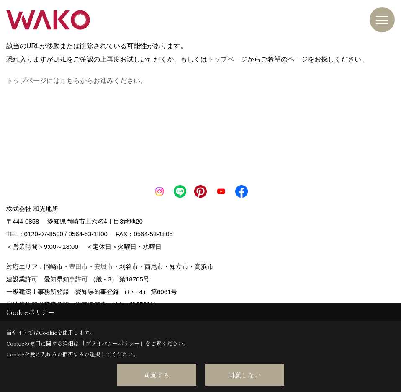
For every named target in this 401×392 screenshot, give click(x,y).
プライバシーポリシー (112, 343)
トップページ (227, 59)
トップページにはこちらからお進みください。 (76, 80)
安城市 (103, 266)
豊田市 (78, 266)
